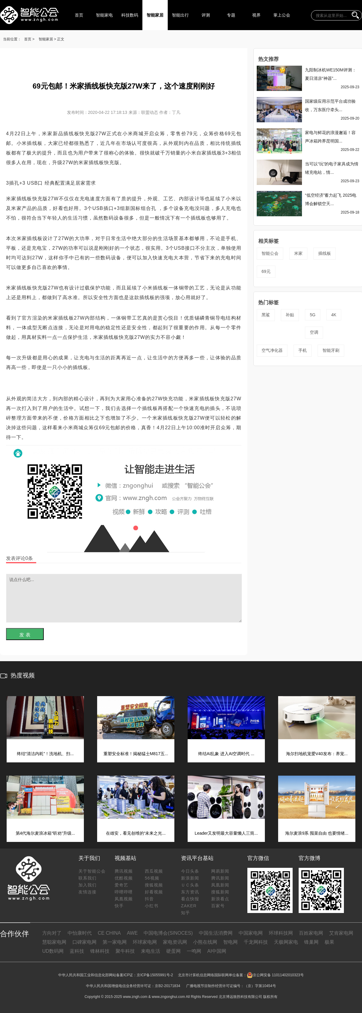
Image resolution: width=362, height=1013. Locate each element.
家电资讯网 (175, 942)
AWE (132, 933)
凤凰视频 (124, 898)
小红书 (151, 905)
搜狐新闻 (220, 892)
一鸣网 (194, 951)
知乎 (185, 912)
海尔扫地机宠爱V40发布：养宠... (317, 753)
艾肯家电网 (341, 933)
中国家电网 (251, 933)
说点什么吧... (124, 598)
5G (313, 314)
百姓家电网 (311, 933)
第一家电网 (115, 942)
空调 (314, 332)
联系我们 (87, 878)
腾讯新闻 (220, 878)
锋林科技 (100, 951)
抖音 (149, 898)
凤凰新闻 (220, 885)
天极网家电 (286, 942)
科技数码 (129, 15)
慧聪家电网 (54, 942)
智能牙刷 (330, 350)
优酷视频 (124, 878)
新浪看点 (220, 898)
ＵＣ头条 (190, 885)
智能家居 (155, 15)
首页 (79, 15)
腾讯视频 (124, 871)
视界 (256, 15)
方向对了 (52, 933)
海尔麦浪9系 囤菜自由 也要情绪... (316, 833)
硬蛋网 (173, 951)
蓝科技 (77, 951)
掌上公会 (281, 15)
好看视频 (154, 892)
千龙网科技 (256, 942)
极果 (329, 942)
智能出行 (180, 15)
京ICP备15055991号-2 (155, 975)
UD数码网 (53, 951)
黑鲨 (266, 314)
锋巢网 (311, 942)
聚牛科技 (125, 951)
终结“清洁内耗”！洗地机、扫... (45, 753)
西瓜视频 (154, 871)
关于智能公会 (92, 871)
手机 (302, 350)
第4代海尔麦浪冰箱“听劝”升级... (45, 833)
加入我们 (87, 885)
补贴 (290, 314)
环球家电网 (145, 942)
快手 (119, 905)
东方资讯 (190, 892)
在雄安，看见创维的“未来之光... (136, 833)
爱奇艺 (121, 885)
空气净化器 (272, 350)
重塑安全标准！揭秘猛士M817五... (135, 753)
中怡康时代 (80, 933)
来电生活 (150, 951)
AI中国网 (216, 951)
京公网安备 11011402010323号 (275, 975)
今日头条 (190, 871)
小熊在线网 (205, 942)
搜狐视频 (154, 885)
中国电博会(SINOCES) (168, 933)
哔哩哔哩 (124, 892)
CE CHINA (109, 933)
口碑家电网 (84, 942)
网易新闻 (220, 871)
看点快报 (190, 898)
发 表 (24, 634)
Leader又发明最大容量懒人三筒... (226, 833)
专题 (231, 15)
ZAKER (189, 905)
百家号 (218, 905)
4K (333, 314)
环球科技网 (281, 933)
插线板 (324, 253)
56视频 (152, 878)
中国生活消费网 (216, 933)
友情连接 (87, 892)
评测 (206, 15)
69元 (266, 271)
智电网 (230, 942)
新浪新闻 (190, 878)
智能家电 (104, 15)
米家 (298, 253)
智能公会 (270, 253)
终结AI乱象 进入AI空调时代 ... (226, 753)
